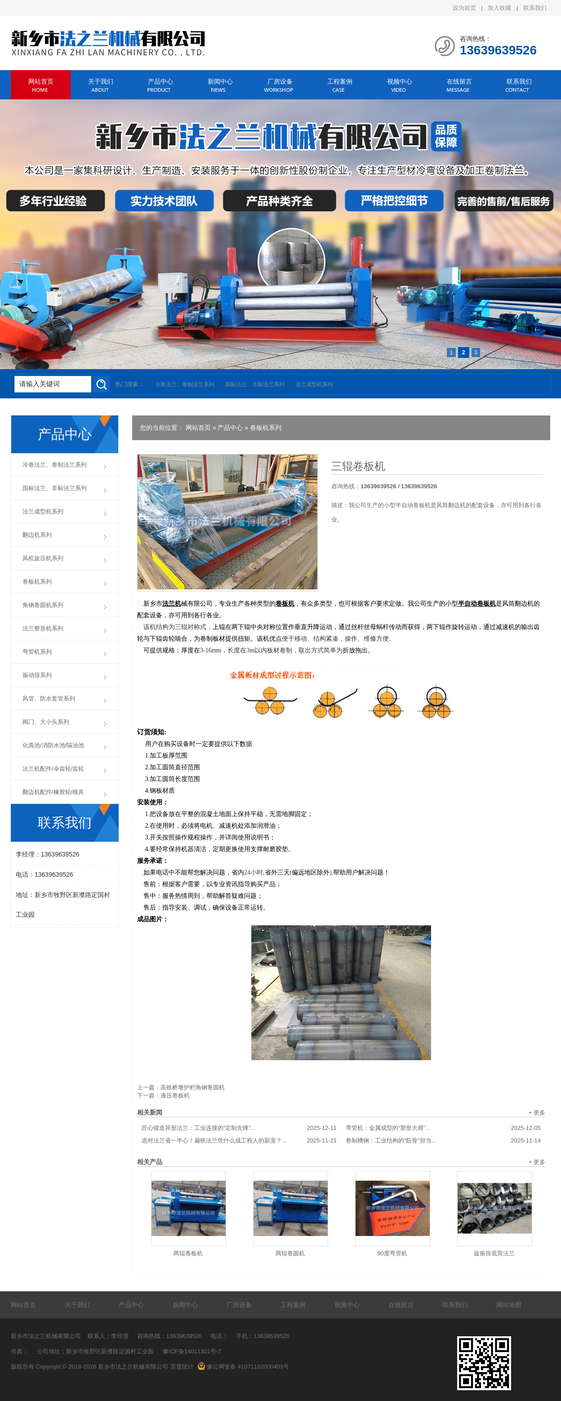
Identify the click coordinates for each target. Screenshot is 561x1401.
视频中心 (399, 81)
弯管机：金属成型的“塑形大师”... (443, 1128)
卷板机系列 (265, 427)
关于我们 (100, 81)
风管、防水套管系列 (48, 698)
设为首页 (464, 7)
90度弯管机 (392, 1253)
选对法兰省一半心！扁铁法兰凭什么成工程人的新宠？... (239, 1140)
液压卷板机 (175, 1095)
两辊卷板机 (188, 1253)
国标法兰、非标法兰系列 (255, 384)
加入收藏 (499, 7)
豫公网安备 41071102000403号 (243, 1366)
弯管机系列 (37, 651)
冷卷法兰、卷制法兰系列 (184, 384)
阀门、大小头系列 (45, 721)
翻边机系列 (37, 534)
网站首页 (40, 81)
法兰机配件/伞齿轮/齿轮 (53, 768)
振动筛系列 (37, 675)
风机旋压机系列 (42, 558)
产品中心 (160, 81)
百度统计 (182, 1366)
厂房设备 (280, 81)
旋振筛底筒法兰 (494, 1253)
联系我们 (535, 7)
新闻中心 (220, 81)
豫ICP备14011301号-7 (192, 1351)
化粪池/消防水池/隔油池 (53, 745)
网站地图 (508, 1304)
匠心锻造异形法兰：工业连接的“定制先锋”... (239, 1128)
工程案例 (339, 81)
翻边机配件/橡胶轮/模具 (53, 792)
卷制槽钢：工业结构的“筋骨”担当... (443, 1140)
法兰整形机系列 (42, 628)
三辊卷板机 (358, 466)
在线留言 (459, 81)
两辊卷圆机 (290, 1253)
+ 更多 (537, 1112)
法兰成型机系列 (314, 384)
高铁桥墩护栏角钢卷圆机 (192, 1087)
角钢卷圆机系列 (42, 605)
